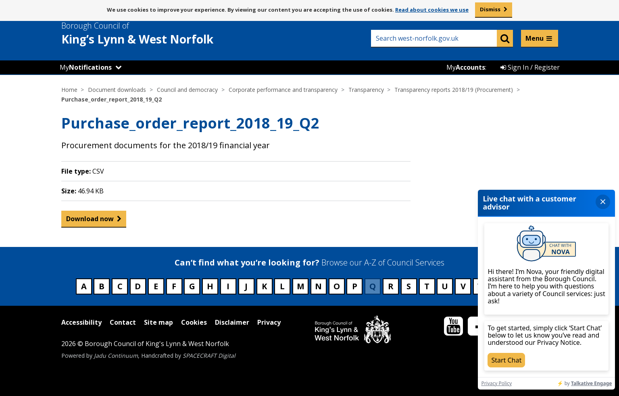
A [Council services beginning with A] (84, 286)
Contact (123, 322)
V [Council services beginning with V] (463, 286)
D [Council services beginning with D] (138, 286)
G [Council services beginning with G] (192, 286)
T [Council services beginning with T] (426, 286)
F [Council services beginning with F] (174, 286)
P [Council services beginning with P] (354, 286)
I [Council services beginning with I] (228, 286)
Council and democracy (187, 89)
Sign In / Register (530, 67)
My (86, 67)
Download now (90, 221)
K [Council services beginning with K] (264, 286)
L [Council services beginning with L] (282, 286)
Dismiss (490, 9)
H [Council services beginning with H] (210, 286)
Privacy (269, 322)
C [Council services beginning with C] (120, 286)
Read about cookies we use (432, 9)
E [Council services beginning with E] (156, 286)
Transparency (366, 89)
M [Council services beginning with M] (300, 286)
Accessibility (81, 322)
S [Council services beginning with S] (408, 286)
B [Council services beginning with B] (101, 286)
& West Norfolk (152, 33)
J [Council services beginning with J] (246, 286)
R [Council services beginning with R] (391, 286)
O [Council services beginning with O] (336, 286)
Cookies (194, 322)
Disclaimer (232, 322)
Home (69, 89)
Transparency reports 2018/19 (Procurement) (453, 89)
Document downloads (117, 89)
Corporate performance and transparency (283, 89)
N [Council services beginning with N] (318, 286)
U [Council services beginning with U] (445, 286)
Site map (158, 322)
